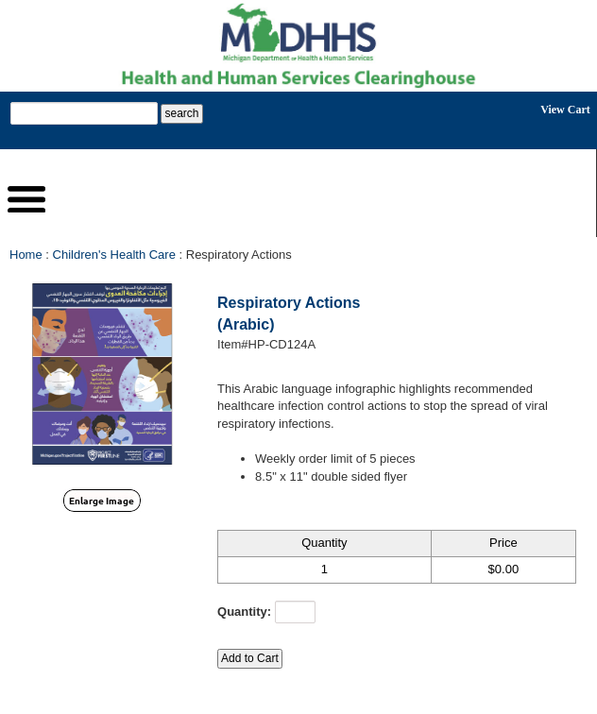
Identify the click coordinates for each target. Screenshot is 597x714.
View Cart (565, 109)
